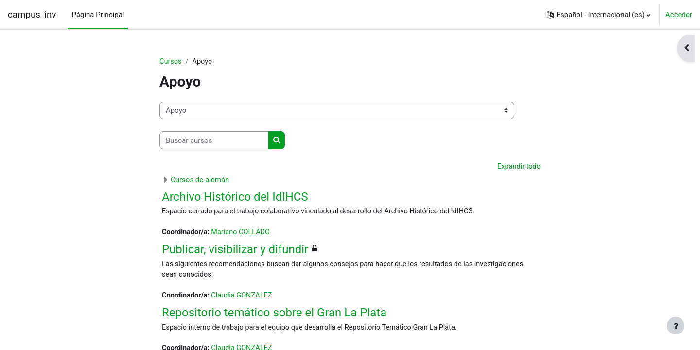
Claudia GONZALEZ (244, 298)
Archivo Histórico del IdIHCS (235, 197)
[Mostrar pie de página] (675, 325)
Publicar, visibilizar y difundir (235, 251)
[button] (598, 14)
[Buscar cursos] (214, 141)
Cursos (170, 61)
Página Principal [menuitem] (97, 14)
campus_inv (32, 14)
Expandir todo (518, 167)
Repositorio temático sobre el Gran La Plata (274, 315)
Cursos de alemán (200, 180)
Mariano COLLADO (243, 233)
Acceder (678, 14)
